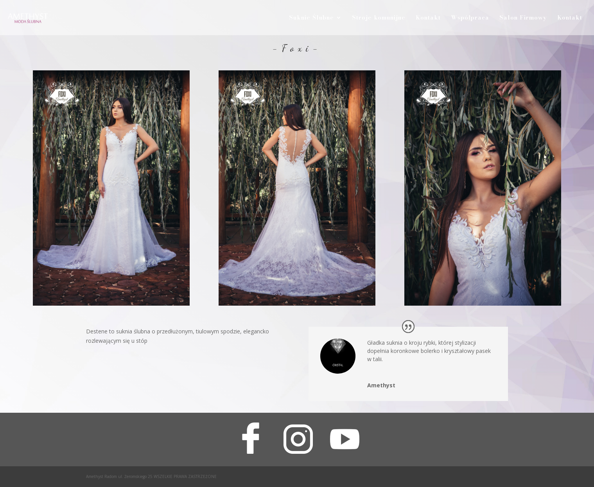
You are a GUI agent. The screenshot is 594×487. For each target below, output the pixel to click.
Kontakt (428, 18)
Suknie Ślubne (311, 18)
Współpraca (470, 18)
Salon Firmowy (523, 18)
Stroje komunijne (379, 18)
